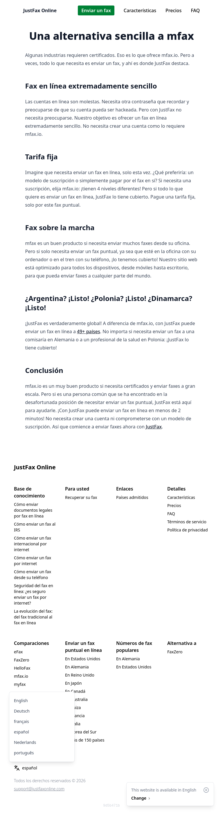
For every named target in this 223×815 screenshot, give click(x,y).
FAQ (195, 10)
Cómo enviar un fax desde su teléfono (32, 574)
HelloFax (22, 668)
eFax (18, 651)
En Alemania (77, 667)
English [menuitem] (21, 700)
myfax (20, 684)
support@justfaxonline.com (39, 788)
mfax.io (21, 676)
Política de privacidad (187, 530)
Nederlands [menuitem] (25, 742)
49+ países (88, 331)
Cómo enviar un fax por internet (32, 560)
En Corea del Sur (80, 732)
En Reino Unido (79, 675)
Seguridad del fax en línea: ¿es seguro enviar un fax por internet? (33, 594)
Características (140, 10)
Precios (173, 10)
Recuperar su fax (81, 497)
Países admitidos (132, 497)
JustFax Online (40, 10)
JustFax (154, 426)
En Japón (73, 683)
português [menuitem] (24, 753)
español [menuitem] (21, 732)
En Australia (76, 699)
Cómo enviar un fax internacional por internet (32, 543)
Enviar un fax (96, 10)
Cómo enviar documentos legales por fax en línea (33, 510)
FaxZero (21, 660)
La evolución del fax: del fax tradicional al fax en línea (33, 616)
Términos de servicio (186, 521)
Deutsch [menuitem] (22, 711)
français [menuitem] (21, 721)
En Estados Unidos (82, 658)
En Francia (75, 715)
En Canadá (75, 691)
